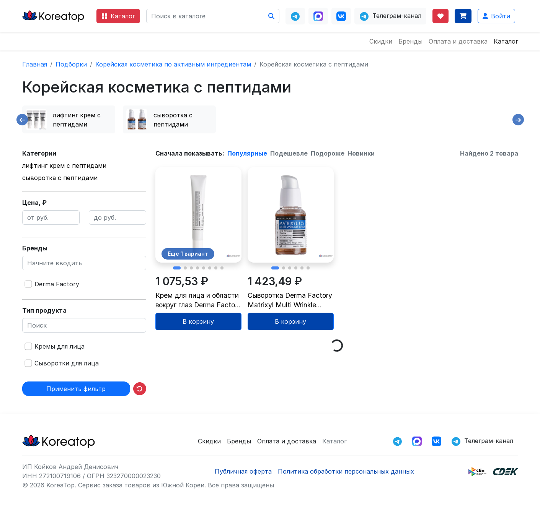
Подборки (71, 64)
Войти (496, 16)
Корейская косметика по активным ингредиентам (173, 64)
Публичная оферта (243, 471)
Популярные (247, 153)
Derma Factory (56, 284)
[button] (177, 267)
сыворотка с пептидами (60, 178)
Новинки (361, 153)
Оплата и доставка (458, 41)
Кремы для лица (59, 346)
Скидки (380, 41)
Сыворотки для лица (66, 363)
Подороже (327, 153)
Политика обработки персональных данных (346, 471)
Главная (34, 64)
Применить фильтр (76, 389)
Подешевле (289, 153)
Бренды (410, 41)
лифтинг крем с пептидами (64, 165)
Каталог (118, 16)
